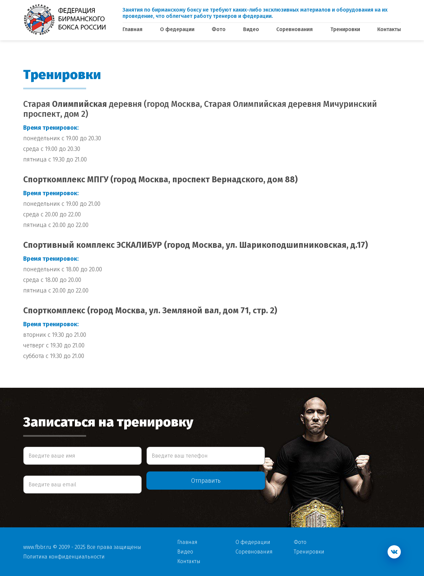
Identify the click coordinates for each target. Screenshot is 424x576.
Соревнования (294, 29)
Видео (251, 29)
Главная (132, 29)
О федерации (177, 29)
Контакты (389, 29)
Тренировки (345, 29)
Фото (219, 29)
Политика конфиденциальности (64, 557)
